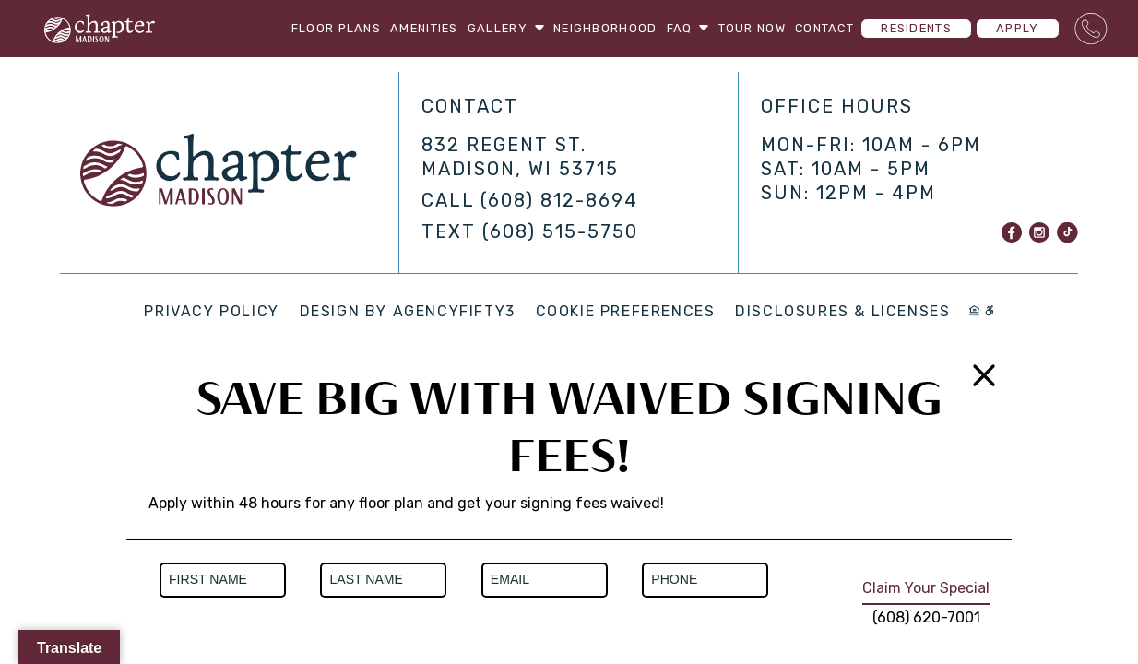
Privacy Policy (211, 311)
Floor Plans (336, 28)
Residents (916, 28)
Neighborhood (605, 28)
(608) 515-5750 (560, 231)
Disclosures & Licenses (842, 311)
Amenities (424, 28)
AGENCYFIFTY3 (454, 311)
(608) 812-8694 (559, 200)
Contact (824, 28)
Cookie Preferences (626, 311)
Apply (1017, 28)
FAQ (688, 27)
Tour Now (752, 28)
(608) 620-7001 (926, 617)
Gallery (506, 27)
